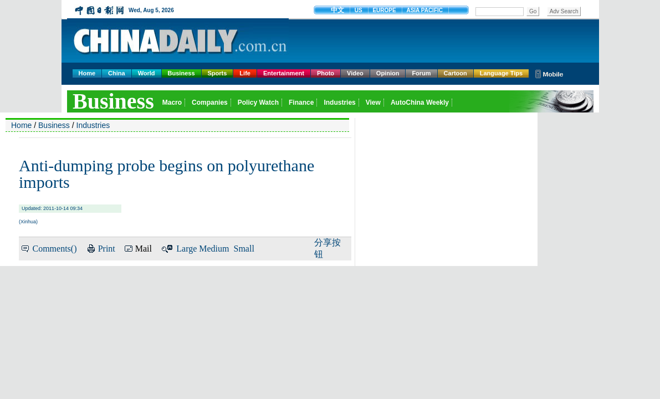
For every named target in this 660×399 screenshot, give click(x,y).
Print (106, 248)
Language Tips (501, 73)
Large (186, 248)
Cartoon (455, 73)
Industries (93, 125)
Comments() (54, 248)
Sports (217, 73)
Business (181, 73)
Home (87, 73)
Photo (325, 73)
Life (244, 73)
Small (244, 248)
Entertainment (283, 73)
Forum (421, 73)
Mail (143, 248)
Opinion (388, 73)
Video (355, 73)
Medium (214, 248)
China (116, 73)
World (146, 73)
